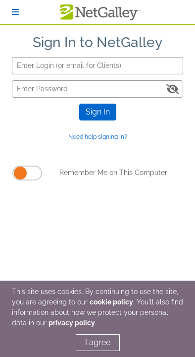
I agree (97, 342)
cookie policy (111, 302)
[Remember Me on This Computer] (27, 173)
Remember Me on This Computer (113, 173)
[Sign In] (15, 12)
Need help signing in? (97, 136)
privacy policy (72, 323)
